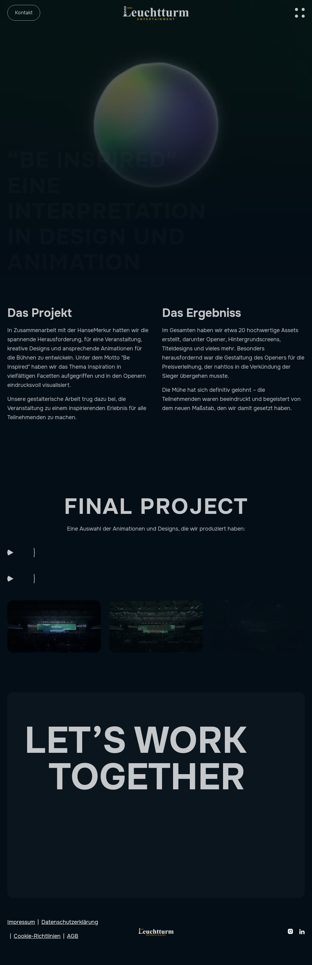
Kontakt (24, 12)
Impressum (21, 922)
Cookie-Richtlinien (37, 936)
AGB (72, 936)
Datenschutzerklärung (69, 922)
